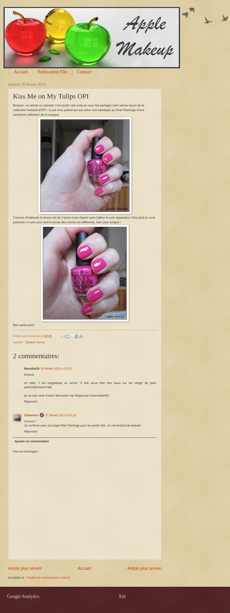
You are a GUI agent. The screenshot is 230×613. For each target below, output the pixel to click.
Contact (84, 71)
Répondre (30, 401)
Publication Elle (52, 71)
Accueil (21, 71)
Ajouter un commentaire (31, 441)
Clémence (31, 415)
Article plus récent (24, 568)
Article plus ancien (144, 568)
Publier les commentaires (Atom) (48, 577)
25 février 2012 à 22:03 (56, 368)
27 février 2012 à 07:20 (60, 415)
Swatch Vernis (35, 342)
